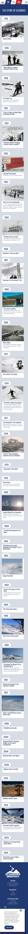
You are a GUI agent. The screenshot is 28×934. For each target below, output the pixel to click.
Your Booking (13, 901)
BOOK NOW (8, 2)
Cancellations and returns (12, 903)
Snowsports (12, 889)
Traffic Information (13, 885)
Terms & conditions (13, 902)
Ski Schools (12, 894)
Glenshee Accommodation (13, 884)
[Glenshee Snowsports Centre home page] (2, 3)
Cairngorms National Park (12, 882)
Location (12, 880)
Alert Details (7, 927)
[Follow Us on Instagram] (5, 907)
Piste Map (13, 893)
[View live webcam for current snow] (13, 2)
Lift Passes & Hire (12, 898)
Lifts (13, 891)
